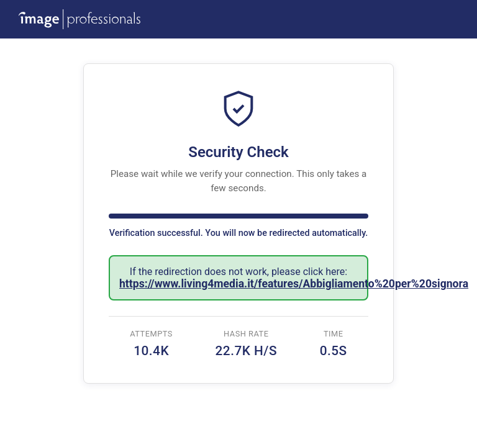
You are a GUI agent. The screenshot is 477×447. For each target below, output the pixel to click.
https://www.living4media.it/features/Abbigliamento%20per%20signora (293, 284)
